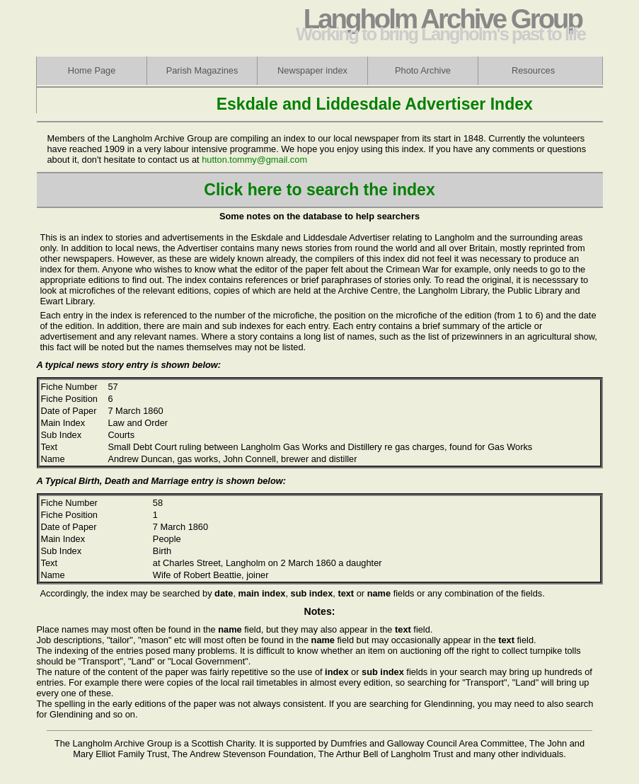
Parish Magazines (202, 70)
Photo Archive (423, 70)
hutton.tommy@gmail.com (254, 159)
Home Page (92, 70)
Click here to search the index (319, 189)
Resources (533, 70)
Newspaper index (312, 70)
